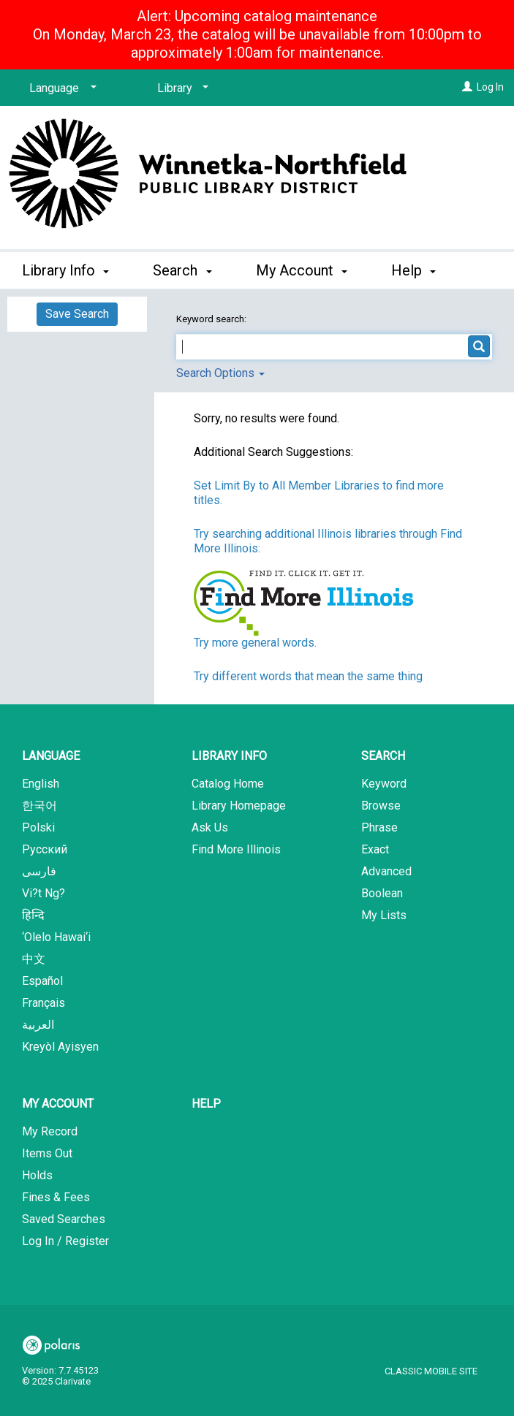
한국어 (39, 805)
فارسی (39, 871)
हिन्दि (33, 915)
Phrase (379, 827)
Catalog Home (228, 784)
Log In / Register (65, 1241)
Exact (375, 849)
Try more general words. (255, 643)
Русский (44, 849)
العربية (38, 1025)
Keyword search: (212, 318)
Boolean (382, 893)
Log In (490, 87)
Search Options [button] (220, 373)
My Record (50, 1131)
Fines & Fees (56, 1197)
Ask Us (210, 827)
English (40, 784)
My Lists (384, 915)
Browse (381, 805)
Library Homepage (239, 805)
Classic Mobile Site (431, 1371)
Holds (37, 1175)
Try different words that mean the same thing (308, 676)
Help (206, 1104)
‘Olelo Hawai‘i (56, 937)
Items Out (47, 1153)
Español (42, 981)
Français (43, 1003)
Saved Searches (63, 1219)
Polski (38, 827)
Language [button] (51, 756)
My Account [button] (301, 268)
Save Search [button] (77, 314)
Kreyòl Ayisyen (60, 1047)
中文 (33, 959)
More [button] (420, 270)
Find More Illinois (236, 849)
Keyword (384, 784)
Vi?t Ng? (43, 893)
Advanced (386, 871)
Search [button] (182, 268)
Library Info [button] (65, 268)
